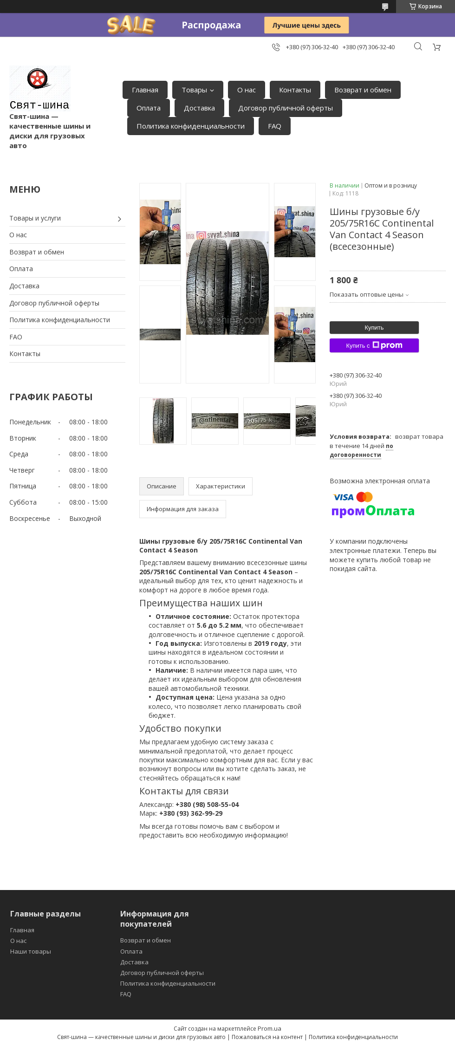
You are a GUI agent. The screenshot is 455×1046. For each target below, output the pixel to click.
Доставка (199, 107)
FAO (15, 336)
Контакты (295, 89)
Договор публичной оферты (285, 107)
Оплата (148, 107)
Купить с (374, 345)
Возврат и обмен (362, 89)
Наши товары (30, 951)
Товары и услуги (35, 218)
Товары (194, 89)
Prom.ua (269, 1028)
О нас (246, 89)
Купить (374, 327)
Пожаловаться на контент (267, 1037)
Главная (145, 89)
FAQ (274, 125)
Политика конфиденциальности (190, 125)
